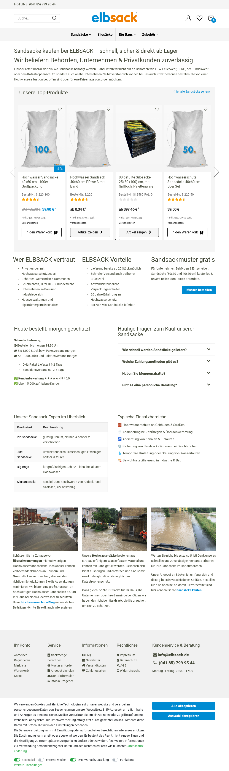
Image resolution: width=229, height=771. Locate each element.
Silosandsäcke (26, 481)
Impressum (127, 655)
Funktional (127, 759)
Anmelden (20, 655)
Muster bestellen (199, 290)
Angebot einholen (62, 670)
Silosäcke (105, 34)
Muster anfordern (62, 665)
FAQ (88, 655)
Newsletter (93, 660)
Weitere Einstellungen (28, 765)
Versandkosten (30, 223)
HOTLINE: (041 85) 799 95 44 (35, 4)
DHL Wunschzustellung (93, 759)
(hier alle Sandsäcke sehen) (191, 91)
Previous (13, 166)
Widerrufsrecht (130, 670)
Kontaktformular (62, 676)
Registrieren (22, 660)
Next (215, 166)
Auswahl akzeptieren (183, 716)
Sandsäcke (81, 34)
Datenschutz (128, 660)
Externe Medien (56, 759)
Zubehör (150, 34)
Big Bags (127, 34)
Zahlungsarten (96, 670)
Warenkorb (21, 670)
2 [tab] (119, 239)
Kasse (18, 676)
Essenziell (28, 759)
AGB (123, 665)
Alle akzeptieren (183, 706)
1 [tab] (115, 239)
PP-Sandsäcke (27, 437)
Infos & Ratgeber (62, 681)
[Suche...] (37, 18)
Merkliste (60, 109)
